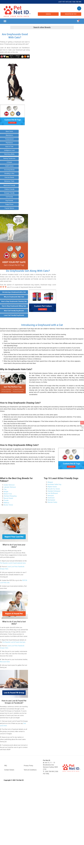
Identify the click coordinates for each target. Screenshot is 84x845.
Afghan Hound (52, 487)
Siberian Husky (52, 502)
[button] (5, 21)
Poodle (6, 500)
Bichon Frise (8, 494)
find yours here (5, 662)
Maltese (6, 503)
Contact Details (9, 770)
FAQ (5, 765)
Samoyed (50, 495)
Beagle (6, 491)
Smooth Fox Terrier (53, 489)
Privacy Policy (28, 765)
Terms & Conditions (30, 770)
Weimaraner (51, 500)
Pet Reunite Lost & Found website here (13, 563)
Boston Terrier (8, 505)
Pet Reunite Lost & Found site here (13, 642)
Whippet (50, 482)
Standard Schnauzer (53, 491)
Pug (5, 489)
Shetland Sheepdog (10, 496)
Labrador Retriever (10, 487)
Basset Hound (8, 498)
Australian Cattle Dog (54, 484)
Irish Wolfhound (52, 493)
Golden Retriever (9, 485)
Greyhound (50, 498)
